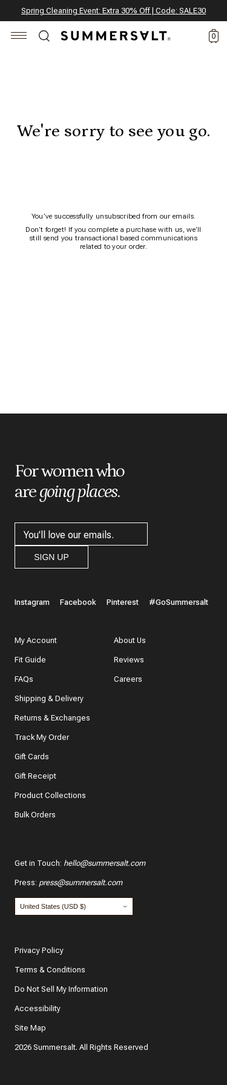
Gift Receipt (35, 775)
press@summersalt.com (80, 882)
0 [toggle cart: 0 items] (214, 36)
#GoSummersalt (178, 602)
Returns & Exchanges (52, 717)
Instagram (32, 602)
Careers (128, 679)
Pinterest (123, 602)
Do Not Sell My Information (61, 989)
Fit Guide (30, 659)
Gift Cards (32, 756)
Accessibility (38, 1008)
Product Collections (50, 795)
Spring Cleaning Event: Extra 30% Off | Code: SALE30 (113, 10)
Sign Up (51, 557)
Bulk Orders (35, 814)
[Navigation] (19, 37)
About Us (130, 640)
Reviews (129, 659)
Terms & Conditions (50, 969)
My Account (36, 640)
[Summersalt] (114, 35)
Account (192, 36)
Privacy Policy (39, 950)
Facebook (78, 602)
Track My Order (42, 737)
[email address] (81, 534)
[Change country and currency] (74, 906)
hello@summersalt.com (104, 863)
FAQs (24, 679)
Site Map (30, 1027)
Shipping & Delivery (49, 698)
